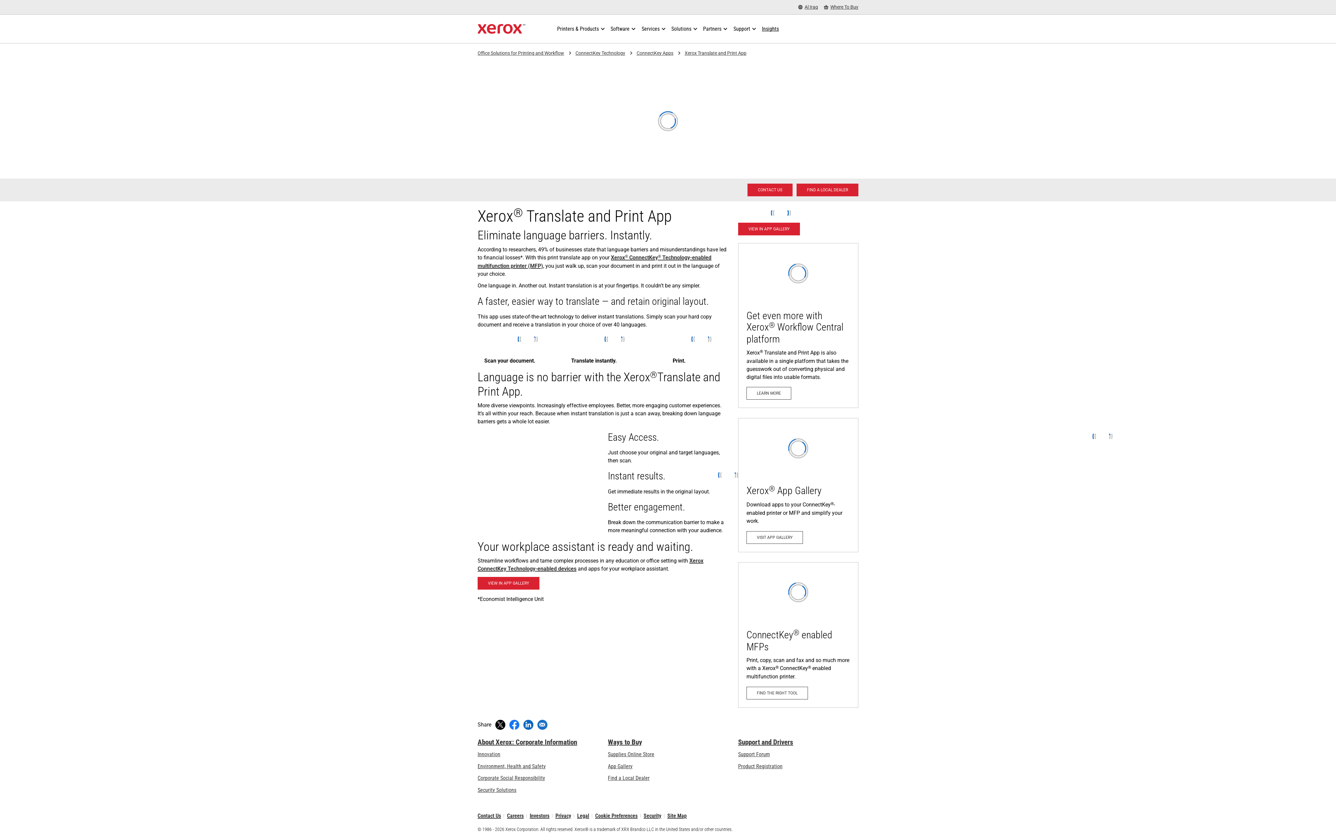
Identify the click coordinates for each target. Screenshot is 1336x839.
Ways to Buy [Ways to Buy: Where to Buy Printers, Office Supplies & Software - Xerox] (625, 742)
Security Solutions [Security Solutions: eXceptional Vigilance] (497, 790)
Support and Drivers (765, 742)
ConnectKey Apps (655, 53)
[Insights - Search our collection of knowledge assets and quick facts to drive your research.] (770, 29)
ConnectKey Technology (600, 53)
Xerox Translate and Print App (715, 53)
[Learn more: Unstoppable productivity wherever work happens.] (798, 325)
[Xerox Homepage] (501, 29)
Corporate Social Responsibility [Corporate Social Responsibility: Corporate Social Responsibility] (511, 778)
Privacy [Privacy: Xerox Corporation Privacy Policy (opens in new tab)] (563, 816)
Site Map (677, 816)
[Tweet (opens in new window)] (500, 725)
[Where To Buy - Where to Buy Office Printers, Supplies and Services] (841, 7)
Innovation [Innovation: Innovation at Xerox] (489, 754)
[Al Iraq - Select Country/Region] (808, 7)
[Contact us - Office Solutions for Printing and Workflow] (770, 190)
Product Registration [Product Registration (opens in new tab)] (760, 766)
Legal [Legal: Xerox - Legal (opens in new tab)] (583, 816)
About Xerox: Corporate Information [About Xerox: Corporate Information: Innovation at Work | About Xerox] (527, 742)
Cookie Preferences (616, 816)
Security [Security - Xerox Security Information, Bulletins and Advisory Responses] (652, 816)
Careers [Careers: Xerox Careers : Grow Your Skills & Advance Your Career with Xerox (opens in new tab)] (515, 816)
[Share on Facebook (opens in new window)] (514, 725)
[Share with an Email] (542, 725)
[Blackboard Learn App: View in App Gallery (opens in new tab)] (508, 583)
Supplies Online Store (631, 754)
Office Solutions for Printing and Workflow (521, 53)
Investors (539, 816)
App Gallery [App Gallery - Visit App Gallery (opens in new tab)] (620, 766)
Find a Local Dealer (629, 778)
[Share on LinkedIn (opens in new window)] (528, 725)
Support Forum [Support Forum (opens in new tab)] (754, 754)
